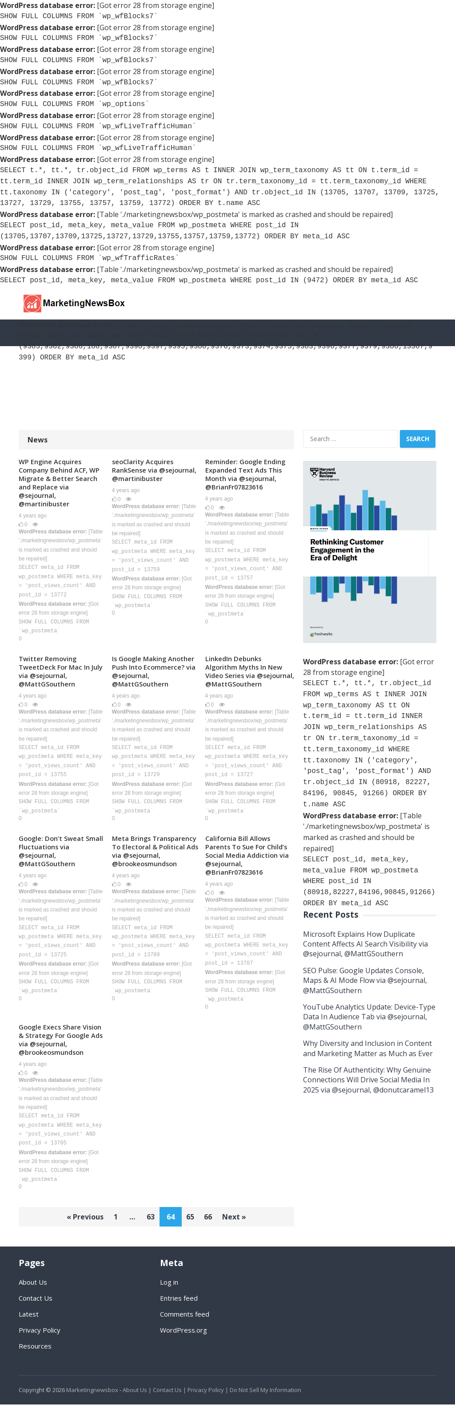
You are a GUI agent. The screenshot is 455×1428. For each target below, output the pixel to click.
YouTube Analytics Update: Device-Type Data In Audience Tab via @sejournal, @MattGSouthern (369, 1017)
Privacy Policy (39, 1353)
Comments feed (184, 1337)
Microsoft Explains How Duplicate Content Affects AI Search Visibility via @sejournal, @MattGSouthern (365, 944)
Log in (169, 1305)
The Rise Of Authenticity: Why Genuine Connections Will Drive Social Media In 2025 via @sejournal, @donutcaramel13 (368, 1080)
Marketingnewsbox (92, 1413)
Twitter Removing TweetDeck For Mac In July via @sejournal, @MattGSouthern (56, 673)
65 (192, 1241)
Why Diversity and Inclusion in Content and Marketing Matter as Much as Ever (368, 1048)
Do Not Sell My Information (265, 1413)
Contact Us (35, 1321)
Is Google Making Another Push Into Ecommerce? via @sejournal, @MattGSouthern (143, 678)
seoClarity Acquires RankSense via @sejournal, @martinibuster (145, 474)
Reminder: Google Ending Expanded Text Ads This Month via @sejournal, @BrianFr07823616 (248, 474)
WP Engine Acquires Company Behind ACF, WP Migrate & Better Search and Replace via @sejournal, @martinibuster (62, 483)
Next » (243, 1241)
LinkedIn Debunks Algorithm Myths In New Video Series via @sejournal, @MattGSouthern (247, 678)
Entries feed (179, 1321)
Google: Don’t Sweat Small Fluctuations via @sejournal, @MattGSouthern (57, 863)
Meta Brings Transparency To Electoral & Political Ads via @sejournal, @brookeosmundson (153, 868)
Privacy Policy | (208, 1413)
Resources (43, 403)
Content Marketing (354, 376)
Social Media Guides (279, 376)
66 (213, 1241)
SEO (51, 376)
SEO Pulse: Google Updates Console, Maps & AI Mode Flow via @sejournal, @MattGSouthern (365, 980)
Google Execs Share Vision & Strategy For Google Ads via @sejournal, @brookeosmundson (55, 1058)
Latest (29, 1337)
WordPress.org (183, 1353)
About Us (33, 1305)
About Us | (137, 1413)
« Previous (77, 1241)
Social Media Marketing (127, 376)
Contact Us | (169, 1413)
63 (149, 1241)
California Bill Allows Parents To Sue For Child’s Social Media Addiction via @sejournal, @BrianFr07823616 (249, 868)
